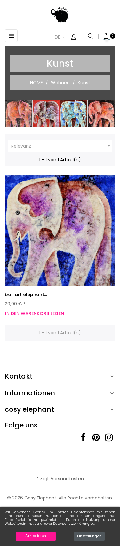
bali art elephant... (26, 294)
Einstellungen (89, 536)
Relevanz (61, 146)
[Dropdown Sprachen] (62, 37)
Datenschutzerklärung (71, 523)
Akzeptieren (35, 535)
